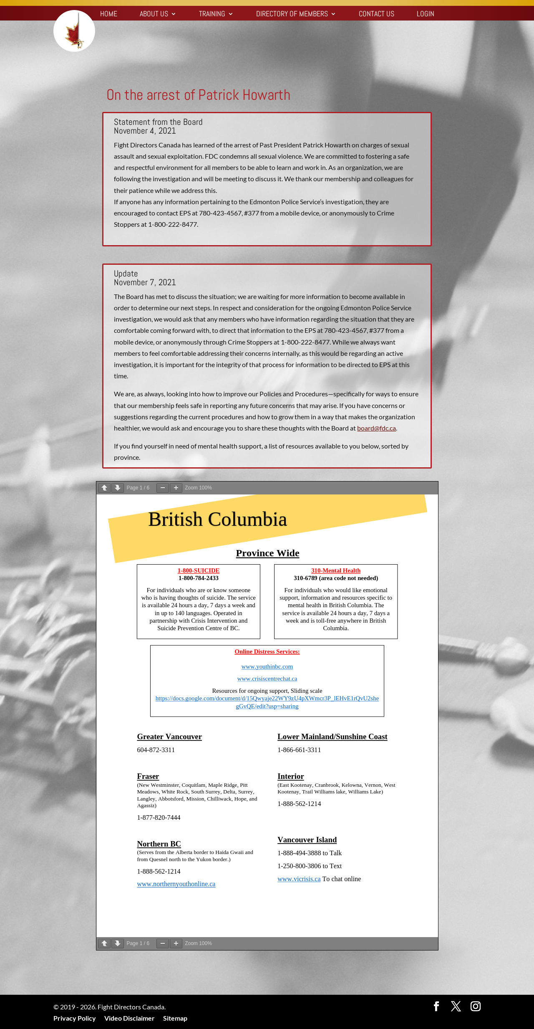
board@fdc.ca (376, 428)
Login (425, 14)
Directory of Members (292, 14)
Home (108, 14)
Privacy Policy (74, 1018)
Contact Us (376, 14)
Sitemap (175, 1018)
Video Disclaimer (129, 1018)
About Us (154, 14)
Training (212, 14)
